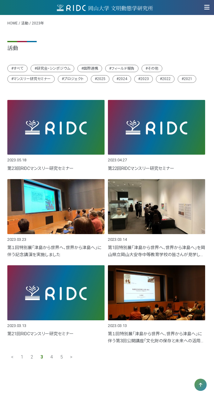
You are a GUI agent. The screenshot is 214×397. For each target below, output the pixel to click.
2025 (101, 79)
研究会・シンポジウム (53, 68)
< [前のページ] (12, 357)
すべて (18, 68)
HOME (12, 23)
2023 (144, 79)
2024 (123, 79)
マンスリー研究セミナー (32, 79)
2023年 (38, 23)
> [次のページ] (71, 357)
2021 (188, 79)
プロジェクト (74, 79)
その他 (153, 68)
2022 (166, 79)
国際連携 (90, 68)
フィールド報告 (123, 68)
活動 (24, 23)
